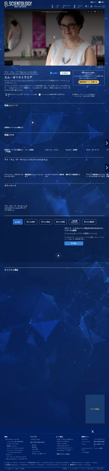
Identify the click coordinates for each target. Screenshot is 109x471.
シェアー (54, 73)
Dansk (15, 462)
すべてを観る (95, 409)
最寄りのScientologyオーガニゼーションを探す (22, 95)
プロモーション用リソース (39, 453)
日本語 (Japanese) (12, 465)
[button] (107, 143)
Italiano (95, 462)
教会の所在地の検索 (99, 441)
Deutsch (23, 462)
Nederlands (24, 465)
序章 (52, 6)
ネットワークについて (37, 442)
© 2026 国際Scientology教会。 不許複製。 (14, 468)
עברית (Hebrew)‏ (77, 462)
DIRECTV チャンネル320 (65, 439)
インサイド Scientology (13, 443)
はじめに (34, 445)
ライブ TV (33, 437)
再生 (74, 243)
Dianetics (84, 444)
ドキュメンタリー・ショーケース (16, 459)
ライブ (57, 6)
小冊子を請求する (53, 94)
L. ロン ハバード (86, 441)
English (8, 462)
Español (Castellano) (62, 462)
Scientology (85, 439)
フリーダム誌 (85, 452)
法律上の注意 (100, 468)
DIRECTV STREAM (63, 441)
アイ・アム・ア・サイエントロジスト (21, 72)
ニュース (80, 6)
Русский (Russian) (53, 465)
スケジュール (66, 6)
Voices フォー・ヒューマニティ (15, 450)
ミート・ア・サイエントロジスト (15, 448)
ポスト (65, 73)
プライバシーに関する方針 (87, 468)
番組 (74, 6)
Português (40, 465)
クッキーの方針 (74, 468)
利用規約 (65, 468)
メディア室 (35, 449)
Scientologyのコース (99, 439)
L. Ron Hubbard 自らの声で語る (15, 441)
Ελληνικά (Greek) (34, 462)
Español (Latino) (48, 462)
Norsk (32, 465)
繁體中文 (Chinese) (76, 465)
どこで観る (59, 437)
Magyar (87, 462)
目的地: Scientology (12, 446)
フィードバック (36, 451)
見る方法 (34, 447)
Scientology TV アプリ (64, 450)
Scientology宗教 (98, 448)
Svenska (64, 465)
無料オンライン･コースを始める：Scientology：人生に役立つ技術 (85, 95)
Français (88, 465)
